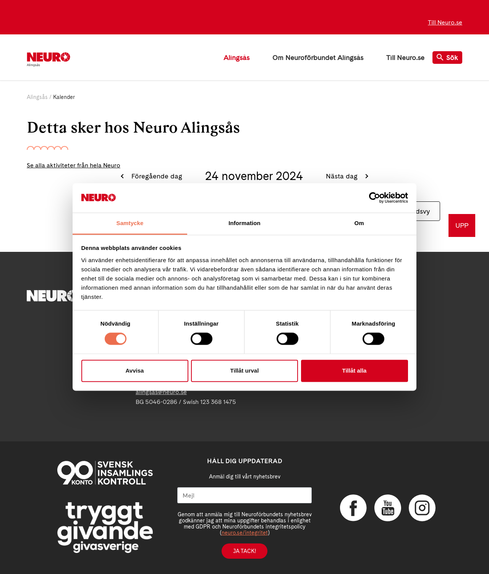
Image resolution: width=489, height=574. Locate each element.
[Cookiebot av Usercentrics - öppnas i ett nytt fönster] (374, 198)
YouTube (387, 508)
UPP (461, 225)
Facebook (353, 508)
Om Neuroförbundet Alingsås (317, 58)
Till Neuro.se (445, 22)
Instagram (422, 508)
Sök (447, 58)
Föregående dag (156, 176)
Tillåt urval (244, 370)
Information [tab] (244, 223)
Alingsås (236, 58)
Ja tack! (244, 551)
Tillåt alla (354, 370)
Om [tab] (359, 223)
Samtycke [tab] (130, 223)
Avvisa (135, 370)
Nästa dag (342, 176)
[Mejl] (244, 495)
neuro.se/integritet (245, 533)
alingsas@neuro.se (161, 392)
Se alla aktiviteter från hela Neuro (73, 165)
